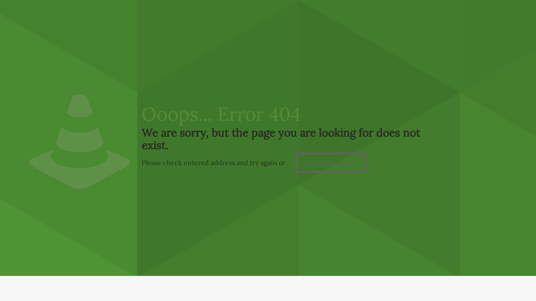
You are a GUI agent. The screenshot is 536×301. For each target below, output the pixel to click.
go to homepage (331, 162)
